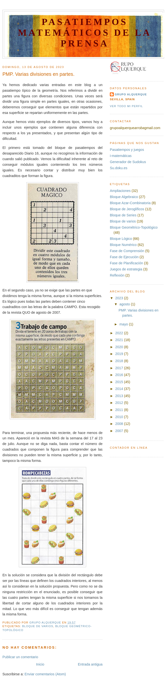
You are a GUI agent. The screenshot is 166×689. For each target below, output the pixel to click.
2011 (119, 410)
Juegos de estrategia (126, 269)
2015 (119, 382)
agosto (125, 304)
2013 (119, 396)
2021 (119, 340)
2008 (119, 424)
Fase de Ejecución (124, 257)
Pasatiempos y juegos (127, 150)
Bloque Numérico (123, 245)
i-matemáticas (121, 156)
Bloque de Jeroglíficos (127, 209)
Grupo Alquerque (131, 94)
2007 (119, 431)
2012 (119, 403)
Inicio (40, 664)
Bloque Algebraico (124, 197)
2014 (119, 389)
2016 (119, 375)
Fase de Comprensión (127, 251)
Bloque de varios (37, 626)
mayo (124, 324)
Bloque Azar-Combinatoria (130, 203)
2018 (119, 361)
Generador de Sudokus (128, 162)
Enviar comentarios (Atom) (45, 674)
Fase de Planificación (126, 263)
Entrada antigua (90, 664)
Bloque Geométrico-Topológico (134, 227)
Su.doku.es (118, 168)
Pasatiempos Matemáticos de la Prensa (85, 32)
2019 (119, 354)
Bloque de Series (123, 215)
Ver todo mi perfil (126, 106)
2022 (119, 333)
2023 (119, 298)
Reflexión (117, 275)
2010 (119, 417)
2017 (119, 368)
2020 (119, 347)
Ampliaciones (120, 191)
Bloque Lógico (121, 239)
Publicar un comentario (20, 657)
